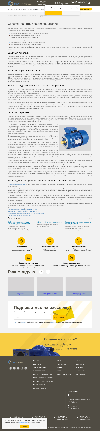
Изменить (53, 13)
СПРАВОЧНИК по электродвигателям (49, 222)
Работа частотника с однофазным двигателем (23, 211)
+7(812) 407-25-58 (40, 417)
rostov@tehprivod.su (63, 419)
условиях (53, 322)
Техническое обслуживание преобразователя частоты (26, 213)
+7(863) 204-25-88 (62, 417)
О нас (78, 360)
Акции (42, 9)
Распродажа (80, 374)
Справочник (34, 9)
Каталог (10, 9)
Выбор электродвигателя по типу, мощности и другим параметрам (19, 222)
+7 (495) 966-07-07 (78, 2)
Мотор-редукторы (79, 294)
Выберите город (62, 3)
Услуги (18, 9)
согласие (24, 322)
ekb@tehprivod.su (85, 419)
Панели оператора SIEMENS (43, 381)
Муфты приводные (40, 388)
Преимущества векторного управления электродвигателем (78, 222)
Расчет (25, 9)
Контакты (79, 367)
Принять (24, 426)
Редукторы (21, 294)
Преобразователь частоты (17, 184)
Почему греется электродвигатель (19, 215)
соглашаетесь (23, 422)
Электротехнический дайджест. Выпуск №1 (22, 209)
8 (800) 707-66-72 (71, 349)
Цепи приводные (39, 384)
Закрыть (71, 13)
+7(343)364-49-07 (85, 417)
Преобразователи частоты (43, 374)
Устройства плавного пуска (43, 378)
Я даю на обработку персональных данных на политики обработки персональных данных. (48, 322)
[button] (48, 233)
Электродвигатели (50, 294)
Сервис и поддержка (64, 374)
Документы (80, 364)
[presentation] (89, 218)
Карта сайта (80, 371)
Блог (59, 371)
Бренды (60, 367)
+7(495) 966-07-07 (18, 417)
